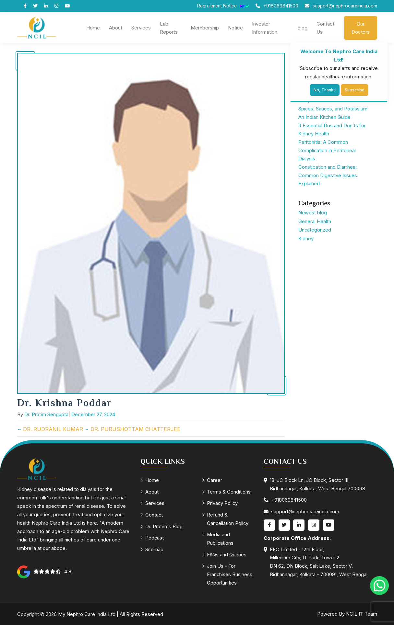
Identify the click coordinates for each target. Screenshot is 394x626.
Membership (205, 28)
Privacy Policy (220, 504)
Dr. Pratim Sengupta (46, 415)
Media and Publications (218, 539)
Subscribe (354, 89)
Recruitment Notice (220, 6)
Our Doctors (361, 28)
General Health (314, 222)
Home (93, 28)
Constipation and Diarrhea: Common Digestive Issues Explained (327, 176)
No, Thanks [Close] (325, 89)
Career (212, 480)
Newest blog (312, 214)
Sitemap (152, 550)
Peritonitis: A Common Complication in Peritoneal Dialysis (327, 151)
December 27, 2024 (93, 415)
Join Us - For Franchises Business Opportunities (227, 575)
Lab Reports (169, 28)
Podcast (152, 539)
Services (141, 28)
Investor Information (264, 28)
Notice (235, 28)
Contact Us (325, 28)
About (115, 28)
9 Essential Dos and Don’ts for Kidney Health (332, 130)
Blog (302, 28)
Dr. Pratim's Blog (161, 527)
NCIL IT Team (361, 615)
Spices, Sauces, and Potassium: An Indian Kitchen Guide (333, 113)
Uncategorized (314, 231)
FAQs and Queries (224, 555)
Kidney (306, 239)
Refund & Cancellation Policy (225, 519)
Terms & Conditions (226, 492)
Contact (151, 515)
